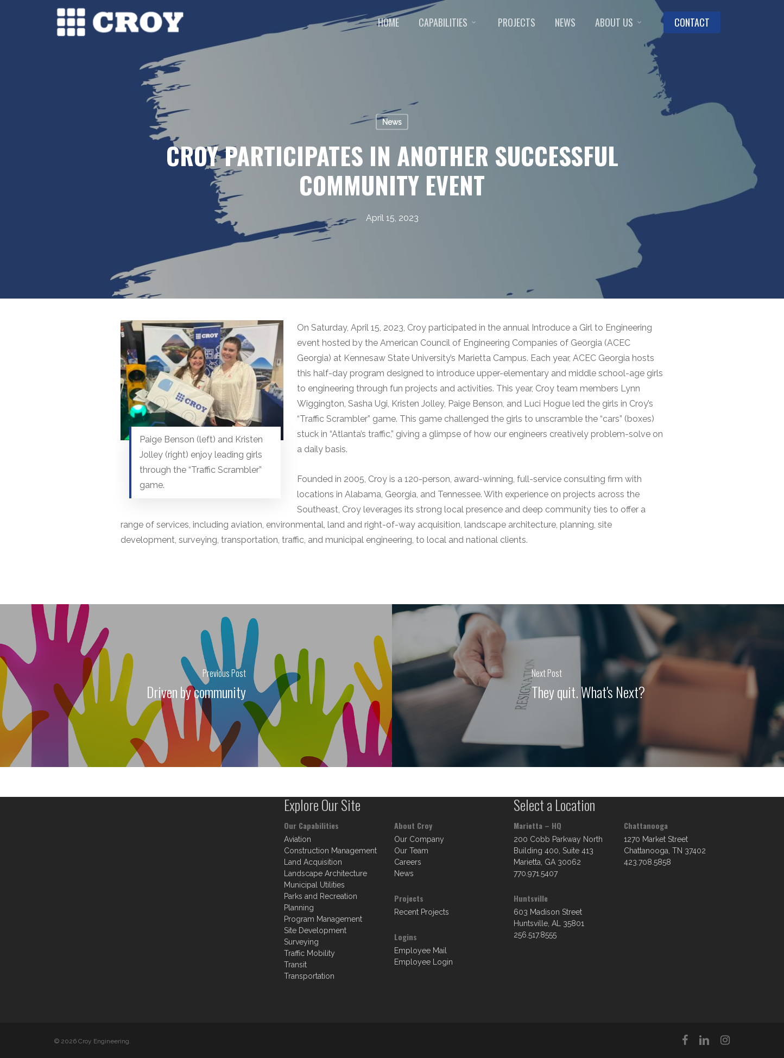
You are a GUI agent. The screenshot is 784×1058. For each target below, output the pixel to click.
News (392, 122)
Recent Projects (421, 912)
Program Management (323, 919)
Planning (299, 907)
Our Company (419, 839)
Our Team (411, 850)
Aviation (297, 839)
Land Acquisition (313, 862)
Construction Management (330, 850)
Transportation (309, 976)
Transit (295, 964)
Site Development (315, 930)
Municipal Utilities (314, 884)
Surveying (301, 941)
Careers (407, 862)
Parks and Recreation (320, 896)
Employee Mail (420, 950)
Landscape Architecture (325, 873)
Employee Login (423, 962)
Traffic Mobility (309, 953)
